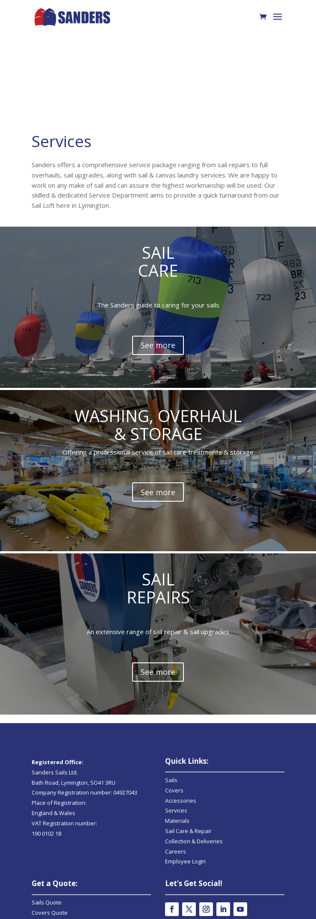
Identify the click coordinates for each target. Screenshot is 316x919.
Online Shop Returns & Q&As (202, 858)
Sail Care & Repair (188, 724)
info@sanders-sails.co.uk (64, 857)
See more (158, 434)
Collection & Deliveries (194, 734)
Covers (174, 683)
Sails (171, 673)
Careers (175, 744)
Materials (177, 714)
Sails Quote (47, 795)
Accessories (180, 693)
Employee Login (185, 754)
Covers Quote (50, 806)
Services (176, 703)
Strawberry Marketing (169, 907)
